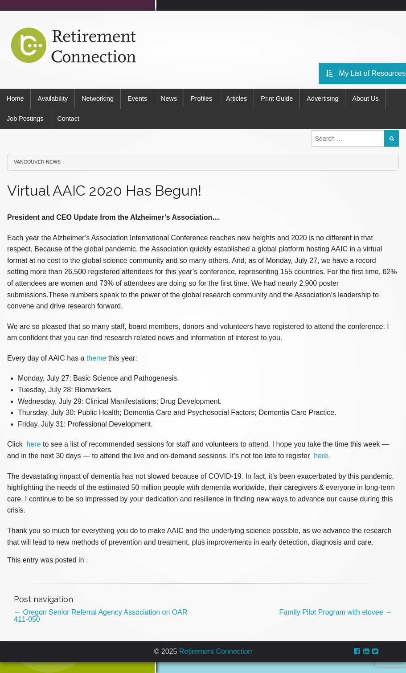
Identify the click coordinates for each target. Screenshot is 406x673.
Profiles (201, 98)
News (169, 98)
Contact (68, 118)
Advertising (322, 98)
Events (137, 98)
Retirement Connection (215, 651)
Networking (98, 98)
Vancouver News (37, 161)
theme (96, 358)
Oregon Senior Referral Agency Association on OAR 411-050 (101, 615)
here (34, 444)
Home (15, 98)
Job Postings (25, 118)
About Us (365, 98)
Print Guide (277, 98)
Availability (52, 98)
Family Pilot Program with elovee (335, 612)
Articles (236, 98)
